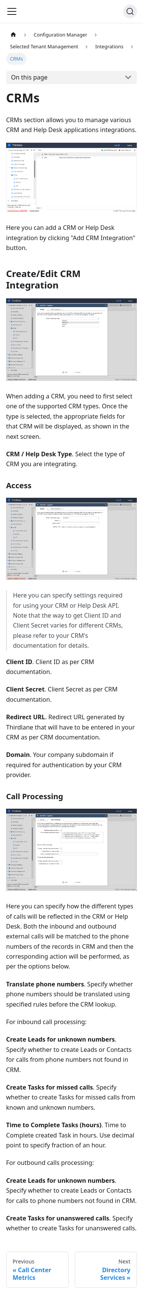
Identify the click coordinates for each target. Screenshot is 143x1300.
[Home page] (13, 35)
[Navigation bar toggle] (12, 11)
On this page (29, 77)
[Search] (130, 11)
